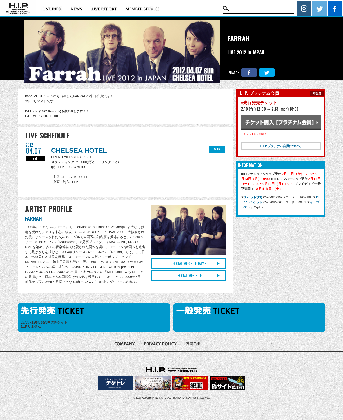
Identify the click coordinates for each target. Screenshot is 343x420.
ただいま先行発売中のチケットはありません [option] (44, 324)
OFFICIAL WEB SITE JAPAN (188, 263)
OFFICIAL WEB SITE (188, 275)
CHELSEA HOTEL (79, 150)
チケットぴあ (253, 197)
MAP (217, 149)
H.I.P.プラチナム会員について (281, 146)
